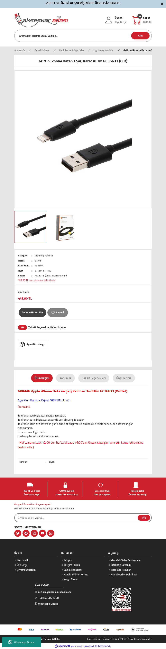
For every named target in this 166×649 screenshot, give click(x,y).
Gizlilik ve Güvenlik (121, 565)
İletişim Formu (72, 565)
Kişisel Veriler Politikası (124, 574)
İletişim (68, 560)
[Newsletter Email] (83, 517)
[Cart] (147, 20)
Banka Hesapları (73, 570)
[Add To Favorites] (57, 312)
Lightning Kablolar (44, 255)
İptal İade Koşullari (121, 570)
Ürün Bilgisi (42, 378)
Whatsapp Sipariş (21, 642)
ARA (140, 35)
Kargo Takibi (71, 579)
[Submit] (144, 518)
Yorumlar (65, 378)
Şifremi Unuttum (26, 570)
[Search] (83, 36)
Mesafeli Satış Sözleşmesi (126, 560)
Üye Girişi (22, 565)
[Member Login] (120, 22)
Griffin (38, 260)
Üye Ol (119, 18)
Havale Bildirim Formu (76, 574)
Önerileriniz (123, 378)
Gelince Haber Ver (32, 312)
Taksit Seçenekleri (94, 378)
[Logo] (41, 19)
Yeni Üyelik (22, 560)
